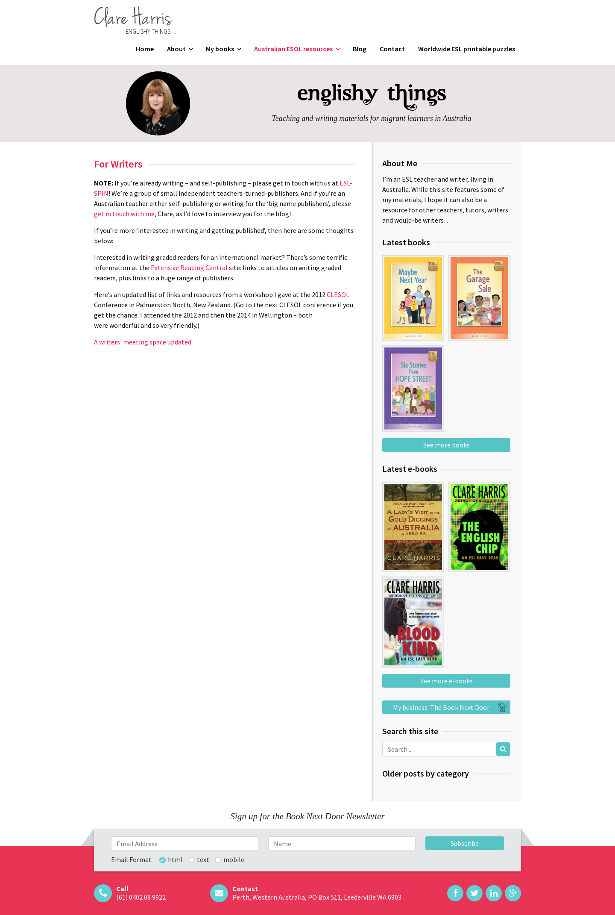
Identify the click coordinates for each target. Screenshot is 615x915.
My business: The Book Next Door (451, 707)
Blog (359, 48)
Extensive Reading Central (189, 267)
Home (145, 48)
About (176, 48)
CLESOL (338, 294)
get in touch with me (124, 213)
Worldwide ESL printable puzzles (466, 48)
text (203, 860)
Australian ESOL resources (293, 48)
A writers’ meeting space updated (142, 342)
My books (220, 48)
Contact (392, 48)
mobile (233, 860)
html (175, 860)
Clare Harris (133, 16)
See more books (446, 445)
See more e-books (446, 681)
